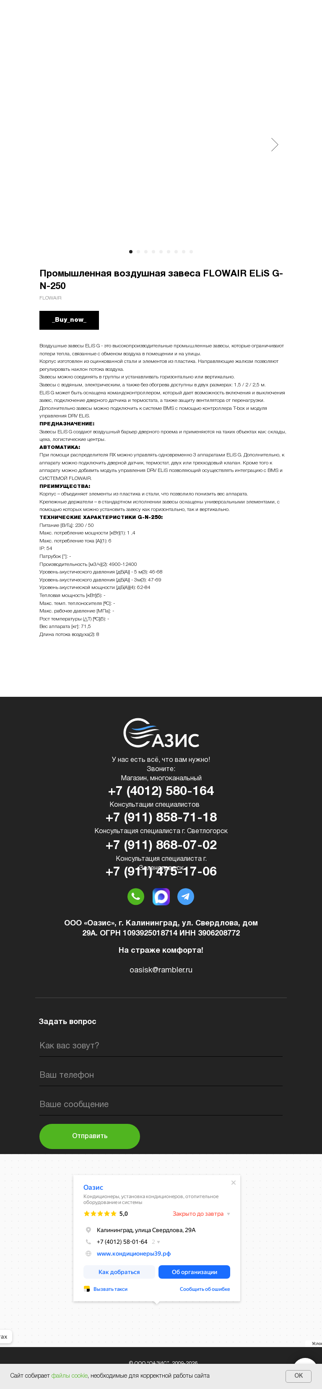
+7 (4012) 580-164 (161, 791)
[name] (161, 1046)
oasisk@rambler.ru (161, 970)
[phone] (161, 1075)
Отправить (90, 1136)
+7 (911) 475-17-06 (161, 872)
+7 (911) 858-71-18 (161, 818)
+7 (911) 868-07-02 (161, 846)
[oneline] (161, 1105)
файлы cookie (70, 1376)
